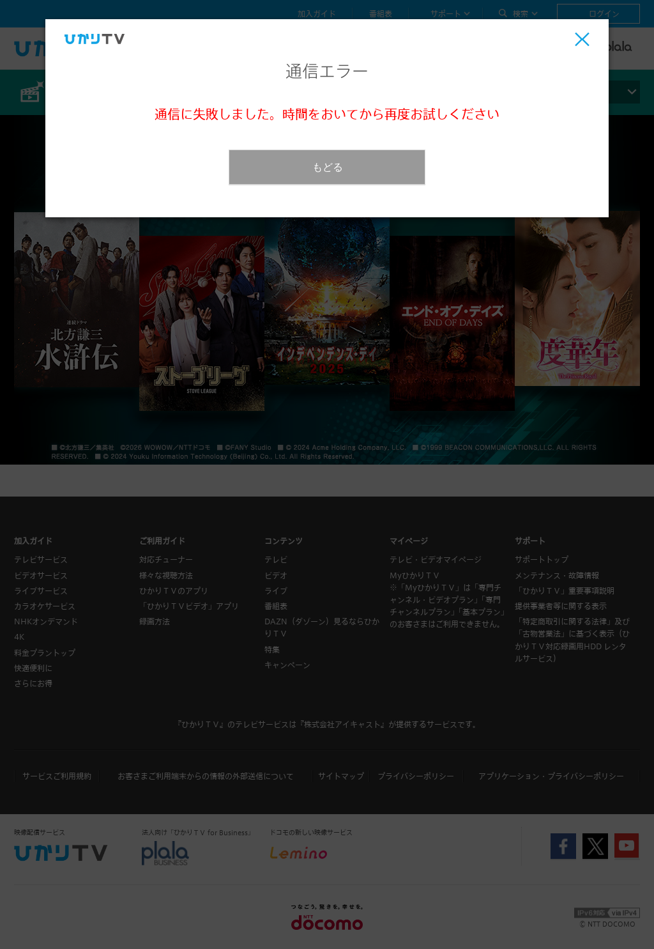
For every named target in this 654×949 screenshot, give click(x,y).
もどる (327, 167)
